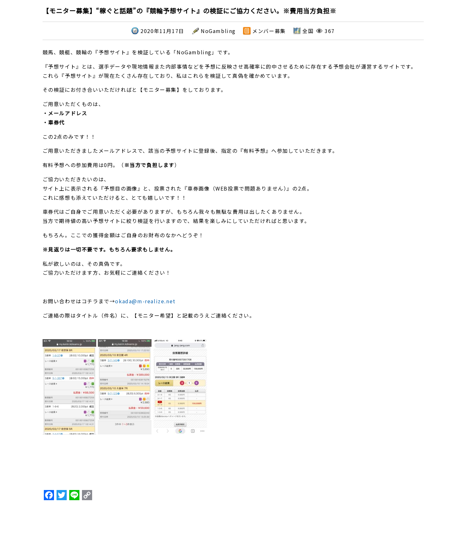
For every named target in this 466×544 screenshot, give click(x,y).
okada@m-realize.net (145, 301)
